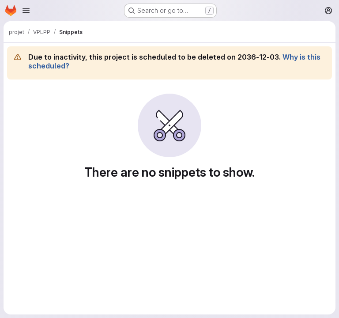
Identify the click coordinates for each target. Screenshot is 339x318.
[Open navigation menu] (26, 11)
